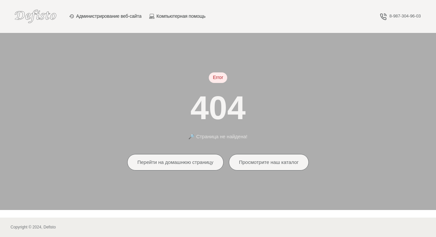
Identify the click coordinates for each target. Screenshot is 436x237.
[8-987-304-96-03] (400, 16)
